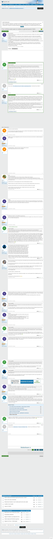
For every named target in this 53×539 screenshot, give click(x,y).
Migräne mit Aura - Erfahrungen (11, 521)
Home (3, 4)
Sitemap (35, 533)
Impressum (15, 533)
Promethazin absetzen (9, 514)
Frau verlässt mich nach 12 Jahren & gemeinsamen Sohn (18, 29)
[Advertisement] (25, 285)
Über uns (12, 533)
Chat (23, 4)
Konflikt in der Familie (9, 504)
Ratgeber (20, 4)
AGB (26, 533)
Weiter (41, 449)
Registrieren (36, 4)
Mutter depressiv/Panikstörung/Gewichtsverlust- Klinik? (16, 497)
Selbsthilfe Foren (11, 4)
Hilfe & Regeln (28, 4)
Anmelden (41, 4)
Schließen (22, 26)
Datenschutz (18, 533)
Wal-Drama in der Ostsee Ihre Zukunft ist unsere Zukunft (16, 512)
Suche (16, 4)
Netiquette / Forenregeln (30, 533)
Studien (32, 4)
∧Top (51, 538)
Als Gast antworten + (5, 31)
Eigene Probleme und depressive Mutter (13, 516)
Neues (6, 4)
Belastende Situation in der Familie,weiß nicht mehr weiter (16, 501)
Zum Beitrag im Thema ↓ (12, 111)
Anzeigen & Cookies (23, 533)
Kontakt (10, 533)
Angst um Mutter (8, 506)
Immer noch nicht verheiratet (10, 499)
